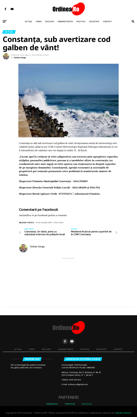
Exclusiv (49, 21)
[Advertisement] (68, 278)
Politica (81, 21)
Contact (107, 21)
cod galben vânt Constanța (50, 222)
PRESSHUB (70, 404)
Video (39, 21)
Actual (28, 21)
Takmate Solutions (123, 413)
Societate (94, 21)
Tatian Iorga (20, 57)
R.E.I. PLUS (87, 404)
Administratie (65, 21)
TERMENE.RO (52, 404)
